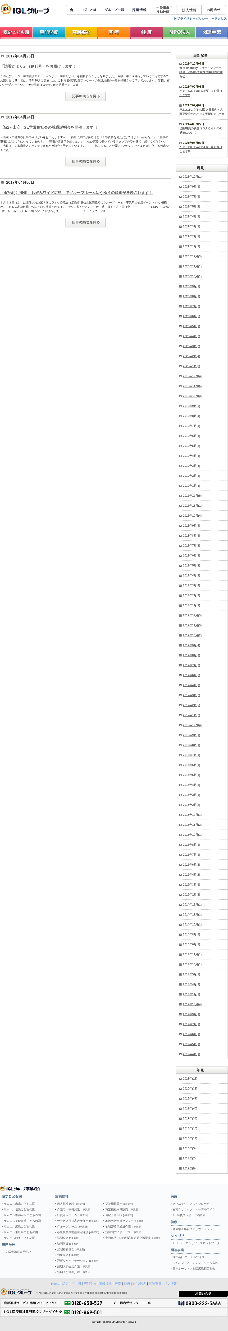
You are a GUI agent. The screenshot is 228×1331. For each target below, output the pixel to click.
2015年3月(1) (191, 884)
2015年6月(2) (191, 864)
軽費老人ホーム (72, 1215)
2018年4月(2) (191, 575)
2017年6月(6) (191, 675)
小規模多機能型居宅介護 (78, 1232)
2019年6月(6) (191, 436)
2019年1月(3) (191, 485)
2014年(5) (189, 1148)
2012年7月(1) (191, 1024)
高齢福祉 (105, 1283)
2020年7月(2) (191, 306)
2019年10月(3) (192, 396)
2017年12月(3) (192, 615)
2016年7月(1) (191, 755)
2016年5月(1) (191, 775)
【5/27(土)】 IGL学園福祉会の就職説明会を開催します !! (48, 127)
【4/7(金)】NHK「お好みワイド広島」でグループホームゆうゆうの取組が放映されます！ (76, 193)
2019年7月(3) (191, 426)
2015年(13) (190, 1138)
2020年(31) (190, 1088)
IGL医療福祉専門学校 (17, 1252)
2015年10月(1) (192, 834)
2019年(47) (190, 1098)
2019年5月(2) (191, 446)
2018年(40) (190, 1108)
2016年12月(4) (192, 725)
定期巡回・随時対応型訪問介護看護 (133, 1238)
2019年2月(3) (191, 475)
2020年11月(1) (192, 266)
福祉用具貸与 (119, 1203)
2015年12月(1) (192, 815)
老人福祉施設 (71, 1203)
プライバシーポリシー (191, 18)
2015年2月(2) (191, 894)
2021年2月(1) (191, 236)
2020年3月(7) (191, 346)
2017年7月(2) (191, 665)
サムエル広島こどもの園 (19, 1226)
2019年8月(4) (191, 416)
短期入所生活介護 (73, 1266)
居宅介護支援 (119, 1215)
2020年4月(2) (191, 336)
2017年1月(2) (191, 715)
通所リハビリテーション (78, 1260)
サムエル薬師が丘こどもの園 (22, 1215)
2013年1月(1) (191, 994)
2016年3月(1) (191, 795)
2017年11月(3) (192, 625)
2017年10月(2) (192, 635)
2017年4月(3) (191, 685)
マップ (219, 18)
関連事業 (155, 1283)
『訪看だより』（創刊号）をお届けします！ (38, 66)
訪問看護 (68, 1243)
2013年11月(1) (192, 954)
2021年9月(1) (191, 186)
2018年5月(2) (191, 565)
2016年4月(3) (191, 785)
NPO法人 (139, 1283)
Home (55, 1283)
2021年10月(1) (192, 176)
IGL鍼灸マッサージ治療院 (189, 1215)
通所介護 (68, 1255)
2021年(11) (190, 1078)
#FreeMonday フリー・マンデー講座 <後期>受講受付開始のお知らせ (201, 72)
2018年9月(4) (191, 525)
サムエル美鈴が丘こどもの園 (22, 1220)
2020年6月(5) (191, 316)
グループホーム (72, 1226)
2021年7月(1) (191, 196)
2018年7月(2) (191, 545)
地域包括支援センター (124, 1220)
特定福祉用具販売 (121, 1209)
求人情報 (170, 1283)
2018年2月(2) (191, 595)
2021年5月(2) (191, 206)
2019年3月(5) (191, 465)
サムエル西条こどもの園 (19, 1238)
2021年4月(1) (191, 216)
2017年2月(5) (191, 705)
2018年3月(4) (191, 585)
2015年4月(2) (191, 874)
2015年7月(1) (191, 854)
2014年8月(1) (191, 934)
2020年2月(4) (191, 356)
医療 (118, 1283)
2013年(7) (189, 1158)
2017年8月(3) (191, 655)
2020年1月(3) (191, 366)
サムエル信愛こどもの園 (19, 1209)
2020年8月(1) (191, 296)
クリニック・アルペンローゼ (191, 1203)
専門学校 (90, 1283)
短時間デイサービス (123, 1232)
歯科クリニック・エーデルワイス (194, 1209)
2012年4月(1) (191, 1054)
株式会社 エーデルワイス (189, 1257)
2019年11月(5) (192, 386)
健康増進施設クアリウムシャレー (194, 1229)
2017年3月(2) (191, 695)
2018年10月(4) (192, 515)
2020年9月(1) (191, 286)
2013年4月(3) (191, 984)
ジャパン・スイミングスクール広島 (195, 1263)
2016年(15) (190, 1128)
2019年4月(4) (191, 456)
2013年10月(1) (192, 964)
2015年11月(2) (192, 824)
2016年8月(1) (191, 745)
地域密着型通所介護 (123, 1226)
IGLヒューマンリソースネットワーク (196, 1243)
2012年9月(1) (191, 1014)
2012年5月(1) (191, 1044)
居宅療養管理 (71, 1249)
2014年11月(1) (192, 914)
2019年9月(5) (191, 406)
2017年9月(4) (191, 645)
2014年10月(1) (192, 924)
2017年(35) (190, 1118)
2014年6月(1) (191, 944)
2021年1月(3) (191, 246)
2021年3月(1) (191, 226)
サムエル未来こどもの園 (19, 1203)
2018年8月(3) (191, 535)
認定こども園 (71, 1283)
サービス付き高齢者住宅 (78, 1220)
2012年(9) (189, 1168)
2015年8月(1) (191, 844)
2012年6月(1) (191, 1034)
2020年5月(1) (191, 326)
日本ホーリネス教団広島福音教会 (194, 1268)
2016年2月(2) (191, 805)
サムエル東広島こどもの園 (21, 1232)
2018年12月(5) (192, 495)
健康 (127, 1283)
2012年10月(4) (192, 1004)
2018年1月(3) (191, 605)
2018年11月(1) (192, 505)
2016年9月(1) (191, 735)
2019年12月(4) (192, 376)
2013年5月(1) (191, 974)
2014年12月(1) (192, 904)
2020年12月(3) (192, 256)
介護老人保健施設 (73, 1209)
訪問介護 (68, 1238)
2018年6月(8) (191, 555)
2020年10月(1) (192, 276)
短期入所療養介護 (73, 1272)
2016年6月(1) (191, 765)
